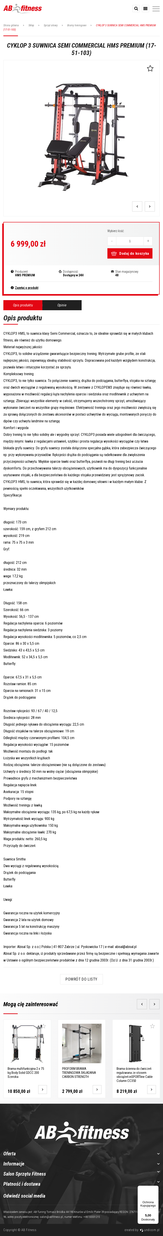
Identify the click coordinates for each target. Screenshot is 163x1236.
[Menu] (156, 1188)
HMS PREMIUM (25, 275)
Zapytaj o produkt (26, 288)
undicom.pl (150, 1230)
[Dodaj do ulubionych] (42, 1026)
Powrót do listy (81, 979)
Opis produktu (23, 305)
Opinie (61, 305)
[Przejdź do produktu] (41, 1088)
